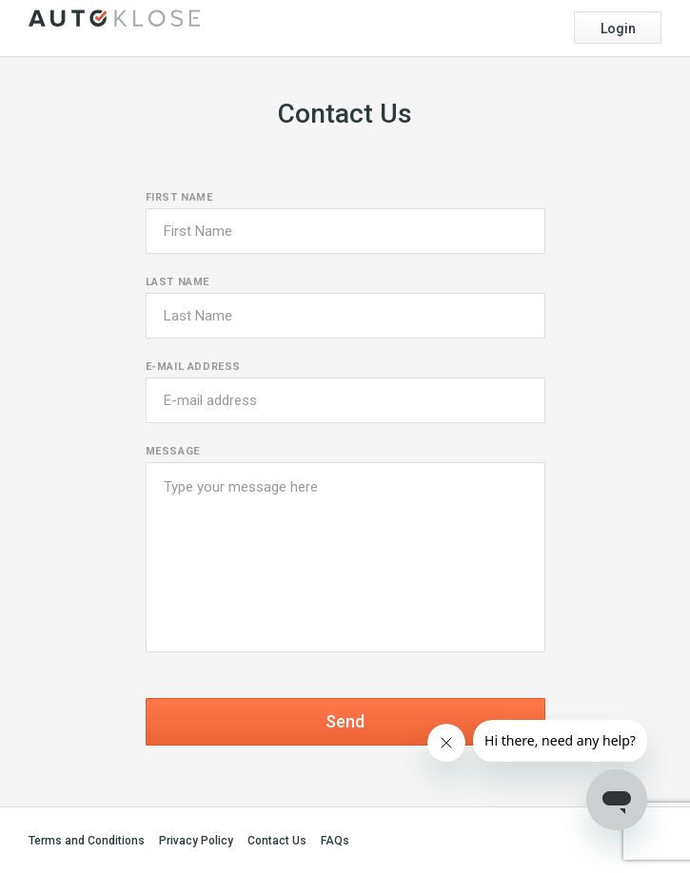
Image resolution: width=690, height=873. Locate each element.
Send (345, 721)
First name (179, 197)
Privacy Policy (196, 840)
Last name (177, 282)
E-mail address (193, 366)
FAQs (335, 840)
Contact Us (276, 840)
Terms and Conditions (87, 840)
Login (618, 28)
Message (173, 451)
